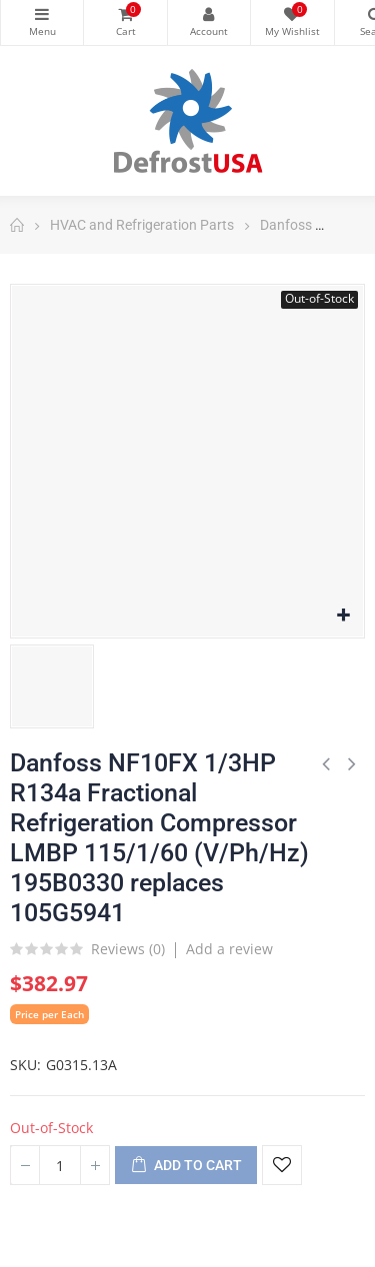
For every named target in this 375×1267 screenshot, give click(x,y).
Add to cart (186, 1166)
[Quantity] (60, 1165)
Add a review (229, 948)
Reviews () (128, 950)
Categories (42, 14)
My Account (209, 14)
